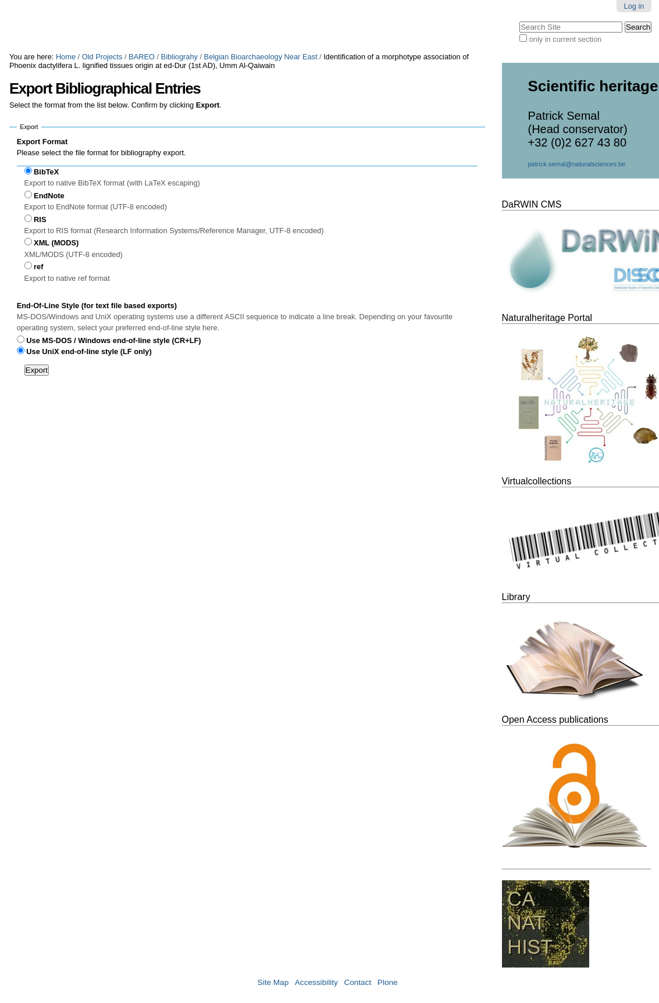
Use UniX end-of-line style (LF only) (88, 351)
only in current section (565, 39)
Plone (387, 982)
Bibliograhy (179, 56)
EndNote (49, 195)
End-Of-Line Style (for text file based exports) (97, 305)
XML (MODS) (56, 242)
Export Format (42, 141)
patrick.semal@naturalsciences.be (577, 163)
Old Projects (102, 56)
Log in (634, 6)
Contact (357, 982)
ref (38, 266)
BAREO (142, 56)
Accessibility (316, 982)
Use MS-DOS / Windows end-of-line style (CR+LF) (113, 340)
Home (66, 56)
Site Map (273, 982)
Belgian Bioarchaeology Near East (261, 56)
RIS (40, 219)
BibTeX (46, 171)
